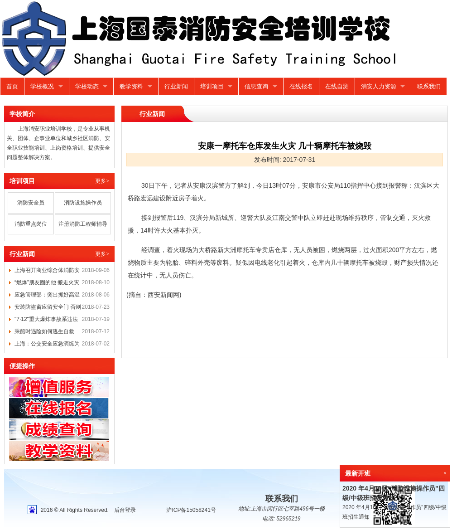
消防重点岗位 (30, 224)
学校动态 (87, 86)
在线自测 (337, 86)
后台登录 (125, 510)
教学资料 (131, 86)
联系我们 (429, 86)
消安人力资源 (378, 86)
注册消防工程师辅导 (82, 224)
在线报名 (301, 86)
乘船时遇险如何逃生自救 (44, 331)
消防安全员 (30, 202)
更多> (102, 181)
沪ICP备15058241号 (191, 510)
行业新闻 (176, 86)
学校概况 (42, 86)
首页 (12, 86)
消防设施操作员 (83, 202)
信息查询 (256, 86)
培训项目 (212, 86)
